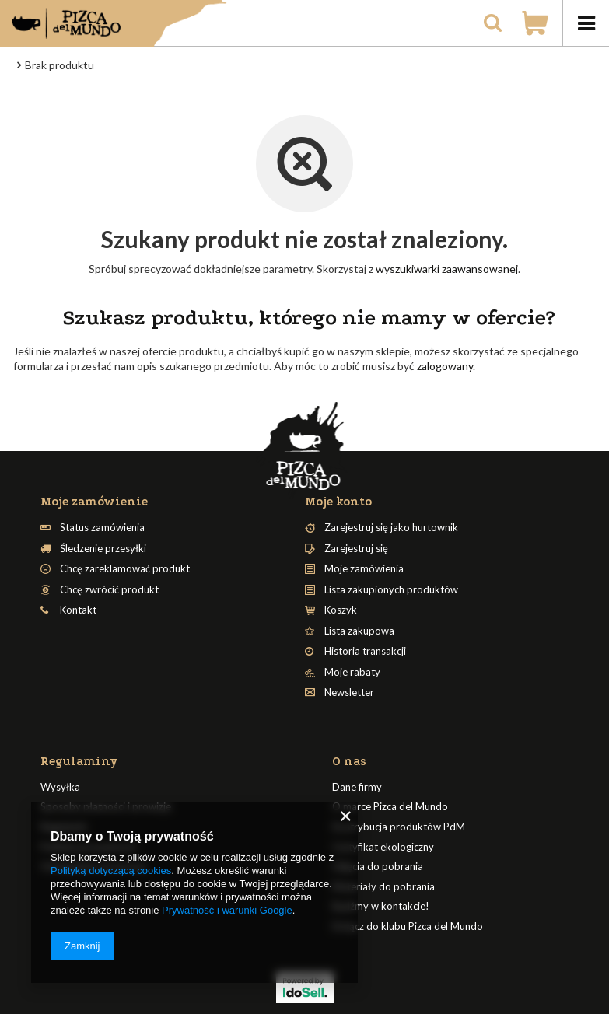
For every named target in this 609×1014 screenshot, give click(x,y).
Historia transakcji (365, 651)
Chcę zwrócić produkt (109, 590)
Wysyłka (60, 787)
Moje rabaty (352, 672)
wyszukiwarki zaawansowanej (447, 268)
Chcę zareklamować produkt (125, 569)
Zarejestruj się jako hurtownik (391, 527)
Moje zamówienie (94, 502)
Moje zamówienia (364, 569)
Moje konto (338, 502)
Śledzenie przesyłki (103, 548)
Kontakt (78, 610)
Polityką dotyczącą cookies (111, 870)
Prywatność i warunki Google (227, 910)
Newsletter (349, 692)
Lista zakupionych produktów (391, 590)
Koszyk (340, 610)
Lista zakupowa (359, 631)
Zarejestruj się (356, 548)
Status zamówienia (102, 527)
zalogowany (445, 365)
